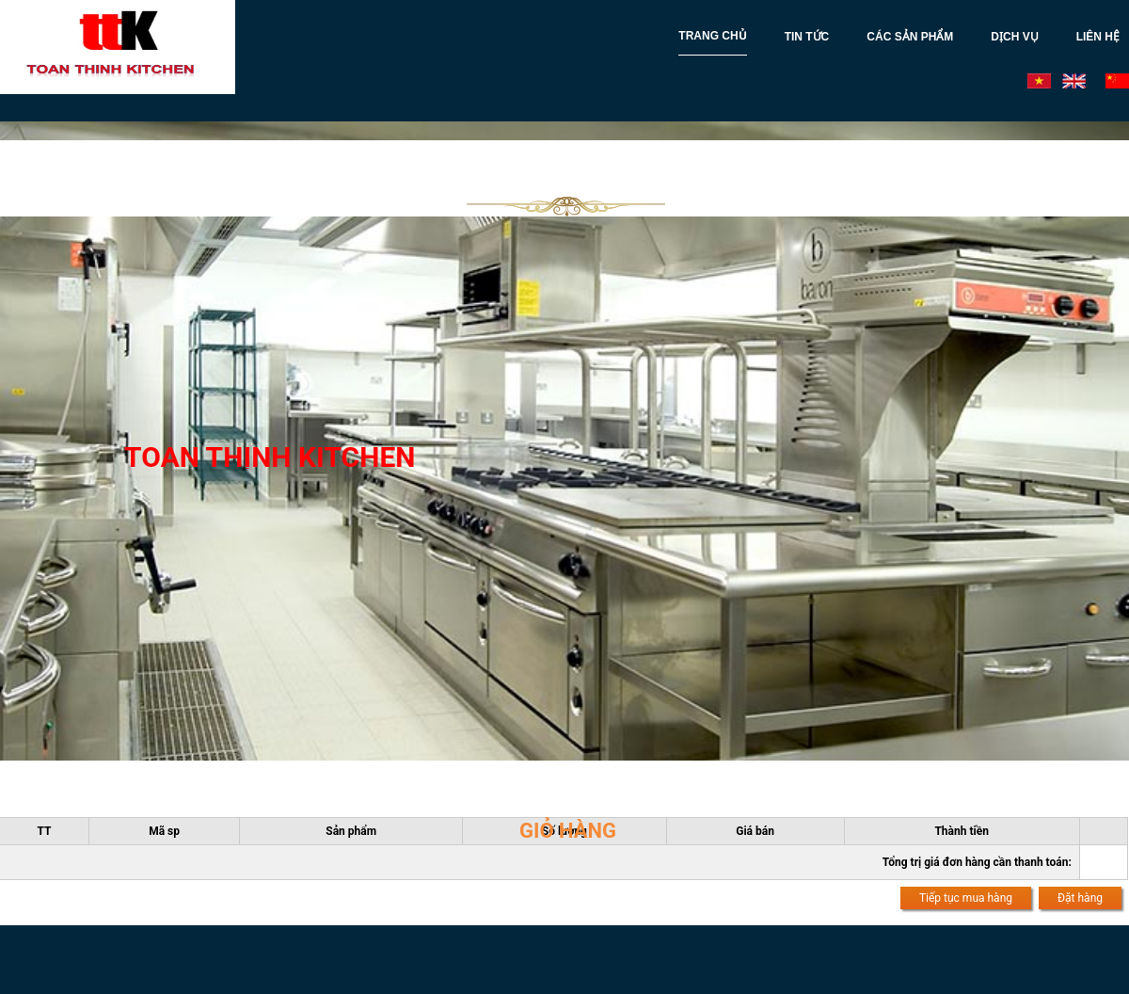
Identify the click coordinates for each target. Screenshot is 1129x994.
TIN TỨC (807, 36)
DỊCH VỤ (1014, 36)
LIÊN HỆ (1098, 36)
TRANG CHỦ (712, 35)
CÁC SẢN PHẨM (910, 36)
